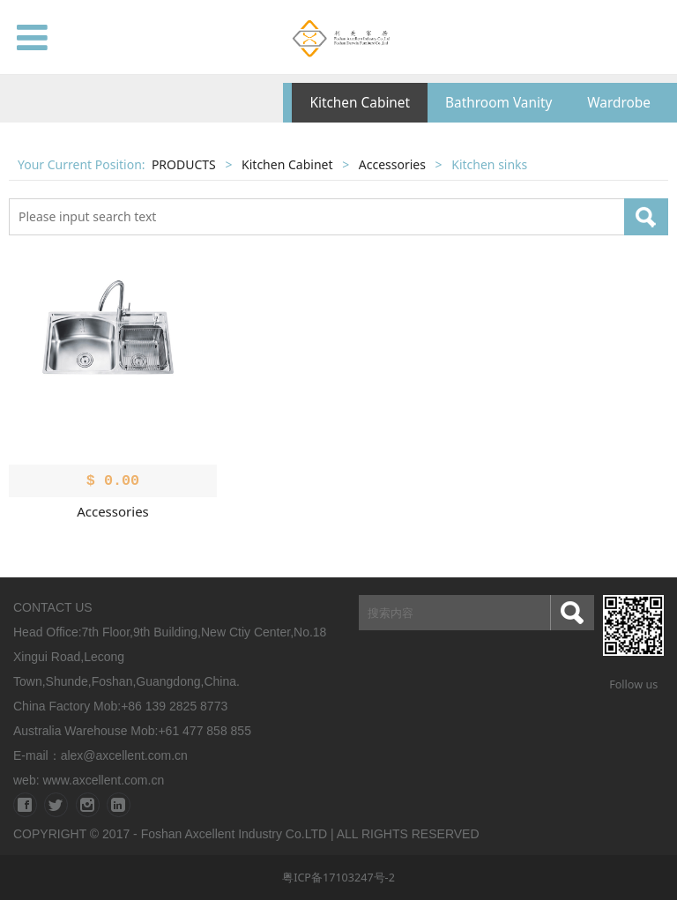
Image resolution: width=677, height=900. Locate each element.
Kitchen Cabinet (359, 102)
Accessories (392, 164)
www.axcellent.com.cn (103, 780)
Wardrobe (619, 102)
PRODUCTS (184, 164)
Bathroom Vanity (498, 102)
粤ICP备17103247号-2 (338, 877)
